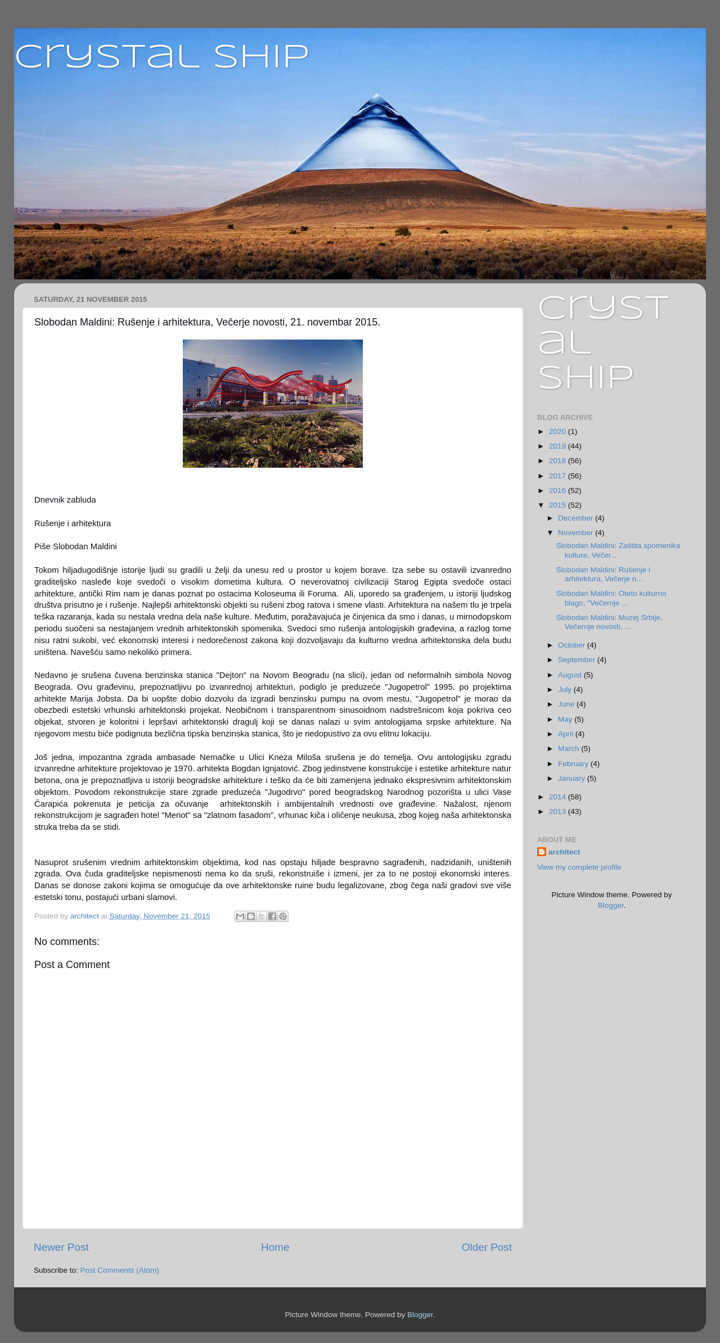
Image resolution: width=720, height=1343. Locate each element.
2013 (558, 811)
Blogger (611, 905)
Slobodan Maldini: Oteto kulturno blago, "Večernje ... (611, 598)
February (574, 763)
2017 (558, 476)
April (566, 734)
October (572, 645)
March (569, 748)
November (576, 532)
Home (275, 1247)
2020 (558, 431)
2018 (558, 460)
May (566, 719)
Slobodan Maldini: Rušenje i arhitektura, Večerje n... (603, 574)
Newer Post (61, 1247)
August (571, 675)
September (577, 659)
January (572, 778)
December (576, 518)
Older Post (487, 1247)
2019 (558, 446)
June (567, 704)
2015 (558, 505)
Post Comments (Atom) (119, 1270)
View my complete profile (579, 867)
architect (564, 852)
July (566, 689)
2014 (558, 797)
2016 (558, 490)
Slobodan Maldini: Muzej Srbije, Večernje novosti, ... (609, 622)
